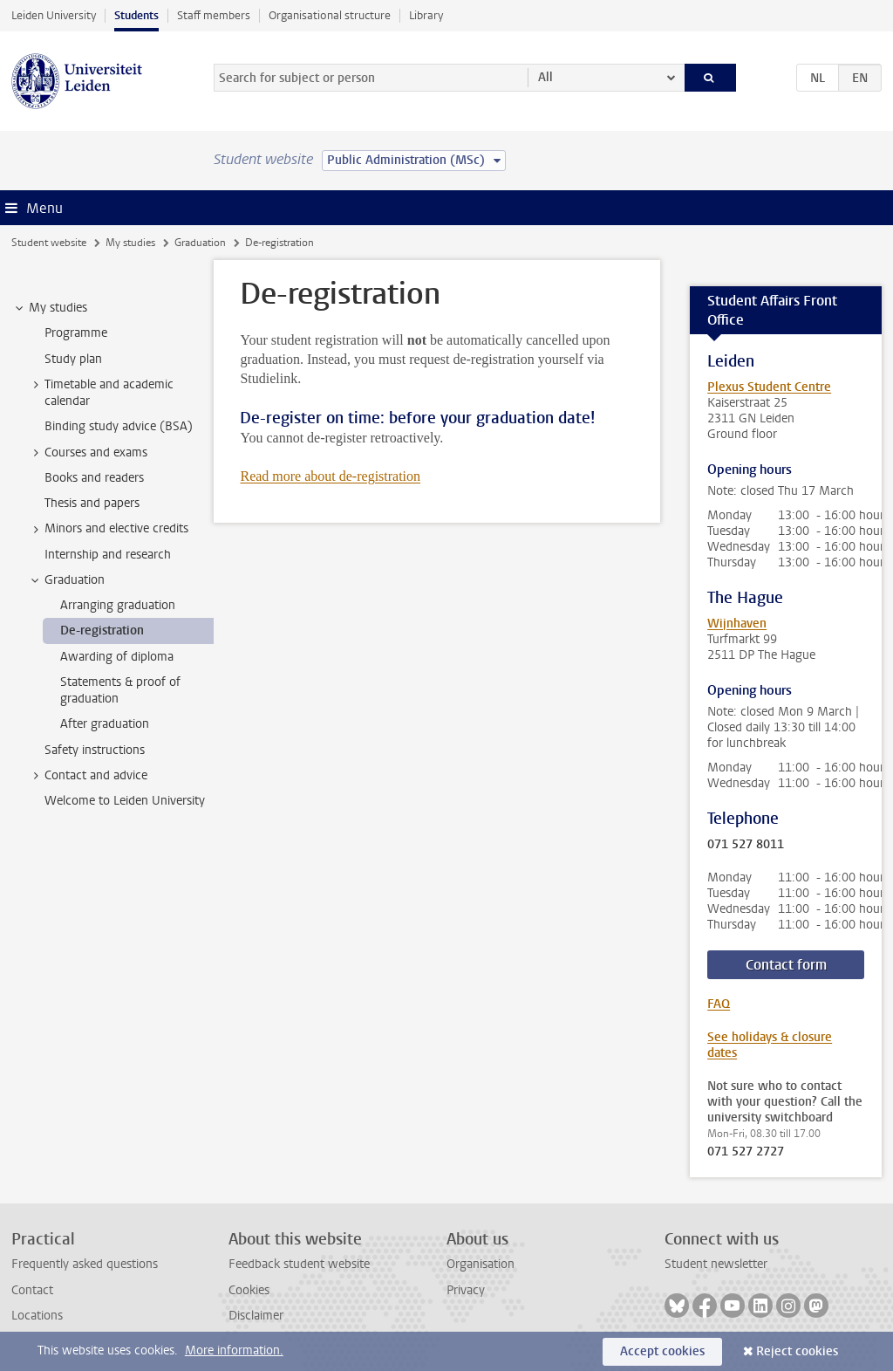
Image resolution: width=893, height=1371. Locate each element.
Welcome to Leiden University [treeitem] (124, 800)
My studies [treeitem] (49, 308)
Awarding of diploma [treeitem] (117, 656)
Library (426, 15)
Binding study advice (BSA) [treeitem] (118, 426)
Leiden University (53, 15)
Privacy (465, 1290)
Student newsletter (716, 1264)
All (545, 77)
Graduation (200, 243)
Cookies (248, 1290)
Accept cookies (662, 1351)
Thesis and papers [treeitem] (92, 503)
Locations (37, 1315)
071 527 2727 (745, 1152)
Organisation (480, 1264)
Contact (32, 1290)
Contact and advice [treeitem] (87, 776)
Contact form (786, 965)
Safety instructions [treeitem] (94, 750)
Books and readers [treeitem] (94, 478)
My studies (130, 243)
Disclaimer (255, 1315)
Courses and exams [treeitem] (87, 453)
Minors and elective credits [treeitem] (108, 529)
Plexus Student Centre (769, 387)
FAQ (718, 1004)
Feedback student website (299, 1264)
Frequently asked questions (84, 1264)
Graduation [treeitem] (66, 580)
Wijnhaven (737, 623)
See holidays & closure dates (769, 1045)
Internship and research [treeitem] (107, 554)
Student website (48, 243)
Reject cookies (797, 1351)
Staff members (213, 15)
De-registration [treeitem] (102, 630)
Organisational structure (330, 15)
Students (136, 15)
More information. (234, 1350)
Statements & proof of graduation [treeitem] (120, 690)
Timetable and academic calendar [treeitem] (101, 392)
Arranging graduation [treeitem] (117, 605)
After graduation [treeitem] (104, 724)
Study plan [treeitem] (73, 359)
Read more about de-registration (330, 476)
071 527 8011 (745, 845)
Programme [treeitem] (75, 333)
